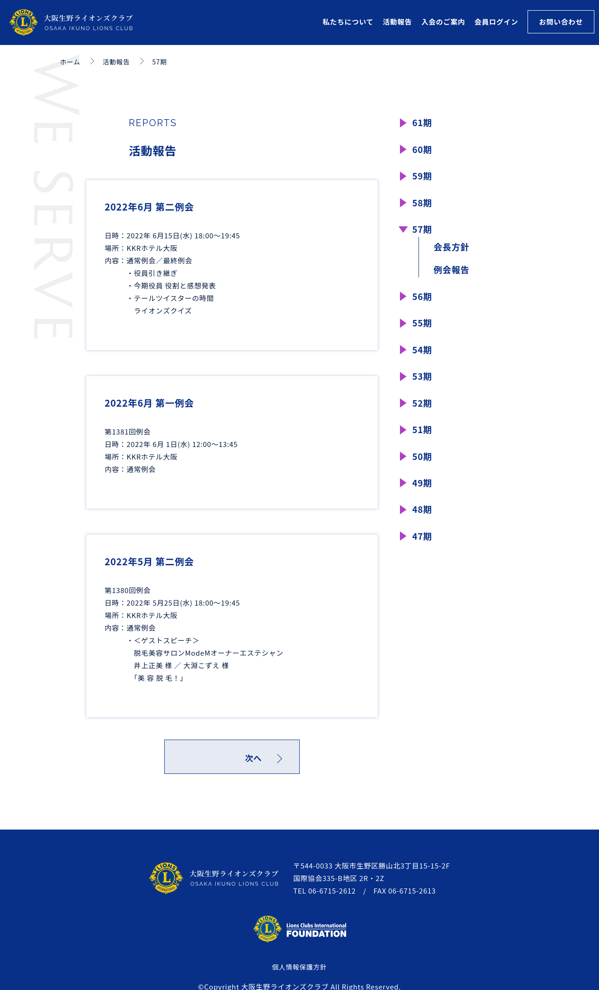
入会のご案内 (443, 21)
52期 (423, 415)
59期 (423, 178)
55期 (423, 332)
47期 (423, 555)
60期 (423, 150)
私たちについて (348, 21)
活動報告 (397, 21)
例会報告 (453, 276)
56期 (423, 304)
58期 (423, 206)
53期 (423, 388)
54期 (423, 360)
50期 (423, 471)
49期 (423, 499)
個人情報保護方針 (299, 969)
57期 (423, 234)
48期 (423, 527)
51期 (423, 443)
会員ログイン (496, 21)
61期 (423, 122)
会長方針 (453, 252)
